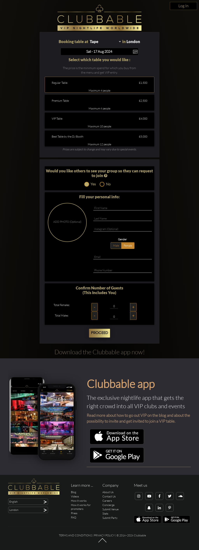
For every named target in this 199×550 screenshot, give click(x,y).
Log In (183, 5)
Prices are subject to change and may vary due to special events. (99, 149)
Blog (73, 492)
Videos (75, 496)
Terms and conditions (75, 535)
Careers (107, 500)
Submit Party (110, 517)
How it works (78, 500)
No (105, 184)
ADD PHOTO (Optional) (67, 221)
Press (74, 513)
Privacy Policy (104, 535)
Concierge (108, 505)
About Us (107, 492)
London (133, 41)
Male (116, 245)
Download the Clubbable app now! (99, 352)
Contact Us (109, 496)
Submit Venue (110, 509)
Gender (122, 239)
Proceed (99, 333)
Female (128, 245)
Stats (105, 513)
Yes (90, 184)
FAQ (73, 517)
